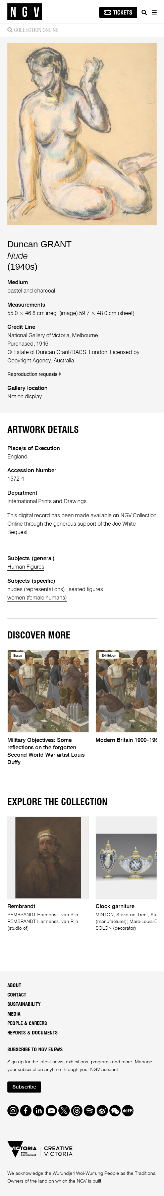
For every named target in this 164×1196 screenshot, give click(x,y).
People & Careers (27, 1023)
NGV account (104, 1069)
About (14, 985)
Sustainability (24, 1004)
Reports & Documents (32, 1032)
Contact (16, 995)
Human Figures (25, 567)
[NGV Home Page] (24, 11)
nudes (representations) (36, 589)
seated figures (86, 589)
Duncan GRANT (39, 244)
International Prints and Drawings (47, 501)
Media (13, 1014)
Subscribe (24, 1087)
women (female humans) (37, 598)
